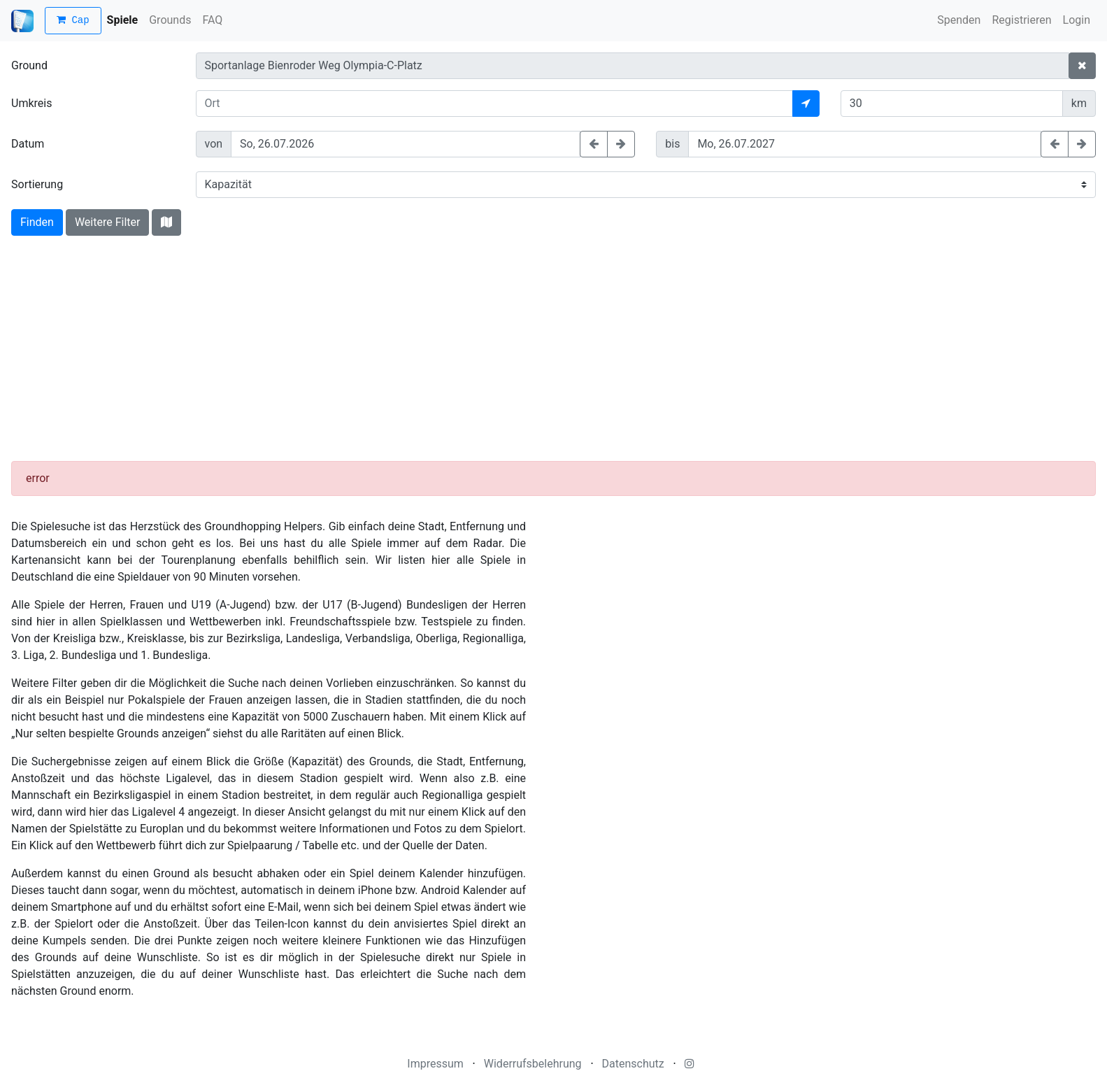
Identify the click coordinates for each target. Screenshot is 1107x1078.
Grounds (170, 20)
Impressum (435, 1063)
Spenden (958, 20)
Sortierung (37, 184)
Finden (37, 222)
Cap (73, 20)
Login (1076, 20)
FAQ (212, 20)
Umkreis (31, 103)
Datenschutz (633, 1063)
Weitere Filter (108, 222)
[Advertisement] (553, 352)
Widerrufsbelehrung (533, 1063)
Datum (27, 143)
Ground (29, 65)
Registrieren (1021, 20)
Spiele (122, 20)
